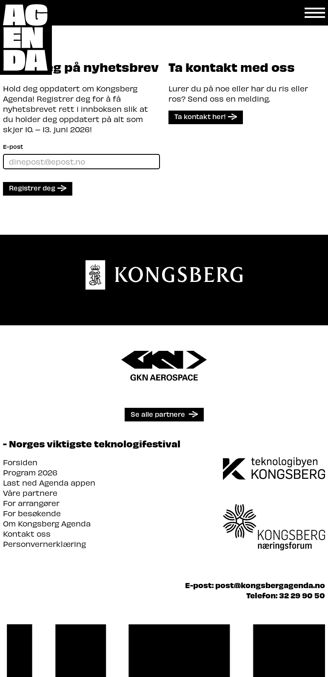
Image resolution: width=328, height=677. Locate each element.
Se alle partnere (158, 414)
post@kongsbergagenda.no (270, 585)
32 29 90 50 (302, 595)
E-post (13, 146)
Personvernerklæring (44, 543)
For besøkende (32, 513)
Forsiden (20, 462)
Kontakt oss (27, 533)
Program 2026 (30, 472)
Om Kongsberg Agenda (47, 523)
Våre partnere (30, 492)
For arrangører (31, 502)
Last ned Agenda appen (49, 482)
